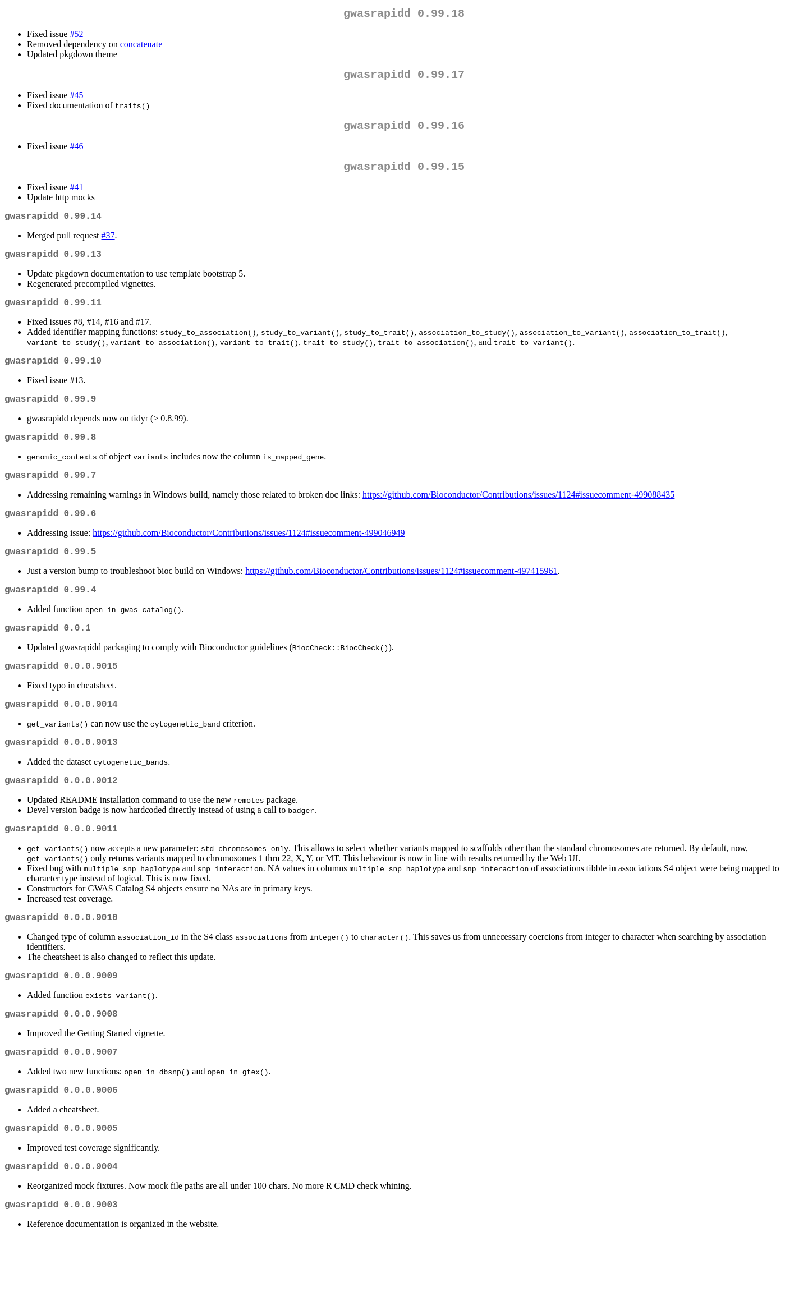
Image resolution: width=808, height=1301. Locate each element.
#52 (76, 36)
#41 (76, 196)
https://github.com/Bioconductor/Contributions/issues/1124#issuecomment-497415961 (401, 600)
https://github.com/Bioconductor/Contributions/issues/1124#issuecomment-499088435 (518, 519)
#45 (76, 99)
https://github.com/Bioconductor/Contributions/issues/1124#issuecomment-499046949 (249, 559)
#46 (76, 153)
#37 (108, 246)
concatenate (141, 46)
